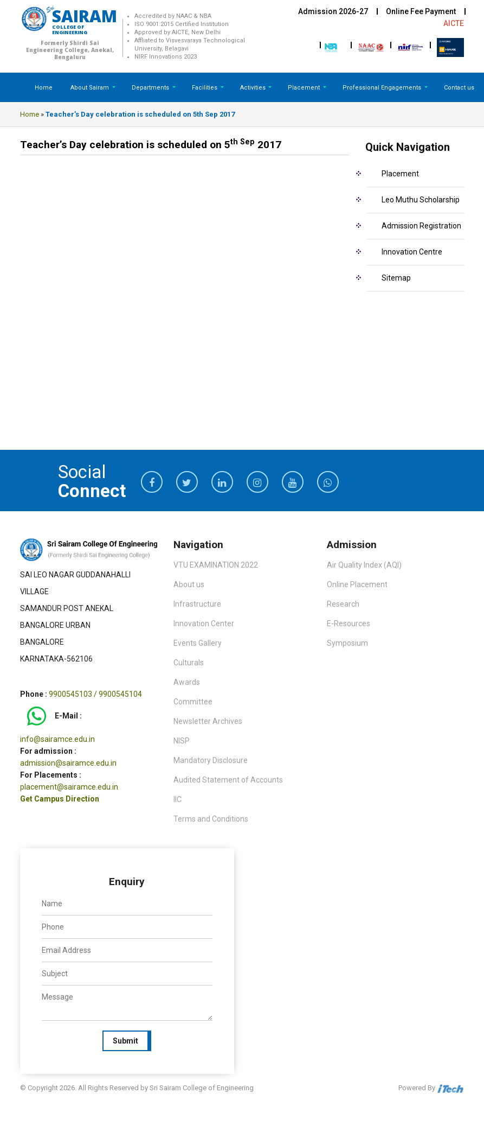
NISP (181, 740)
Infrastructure (197, 604)
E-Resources (348, 623)
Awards (186, 682)
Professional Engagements (383, 87)
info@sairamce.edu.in (57, 739)
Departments (151, 87)
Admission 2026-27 (333, 11)
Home (44, 87)
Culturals (188, 662)
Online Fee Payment (421, 11)
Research (343, 604)
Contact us (459, 87)
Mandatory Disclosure (210, 760)
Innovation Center (203, 623)
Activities (253, 87)
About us (188, 584)
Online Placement (357, 584)
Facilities (205, 87)
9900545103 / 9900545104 (95, 694)
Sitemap (396, 278)
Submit (125, 1040)
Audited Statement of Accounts (228, 779)
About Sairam (90, 87)
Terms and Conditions (210, 819)
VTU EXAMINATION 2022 (215, 565)
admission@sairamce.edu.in (68, 763)
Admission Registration (421, 225)
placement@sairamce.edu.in (69, 787)
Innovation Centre (412, 251)
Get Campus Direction (59, 798)
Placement (304, 87)
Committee (192, 701)
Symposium (347, 643)
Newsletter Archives (207, 721)
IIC (177, 799)
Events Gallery (197, 643)
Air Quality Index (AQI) (364, 565)
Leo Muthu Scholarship (421, 199)
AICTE (453, 23)
